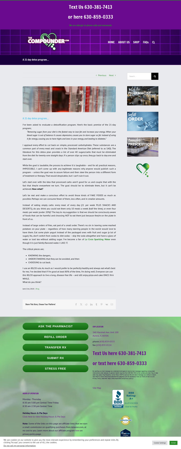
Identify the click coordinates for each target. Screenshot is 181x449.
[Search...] (139, 76)
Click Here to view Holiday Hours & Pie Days (44, 416)
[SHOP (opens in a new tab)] (136, 42)
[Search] (154, 76)
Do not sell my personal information (20, 445)
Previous (102, 75)
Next (111, 75)
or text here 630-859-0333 (120, 363)
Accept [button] (173, 443)
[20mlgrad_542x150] (69, 99)
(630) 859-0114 (103, 345)
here (77, 430)
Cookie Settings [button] (160, 443)
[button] (153, 42)
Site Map (97, 387)
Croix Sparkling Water (97, 239)
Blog (37, 289)
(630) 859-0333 (107, 341)
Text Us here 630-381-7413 (119, 353)
